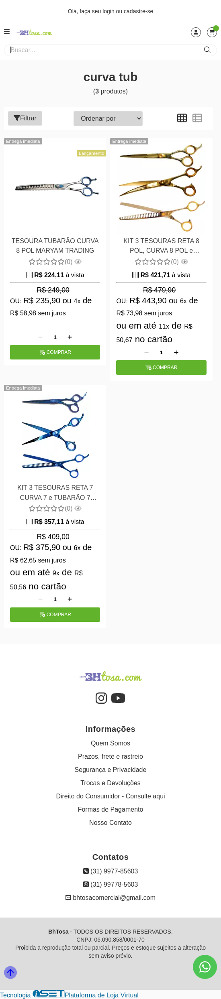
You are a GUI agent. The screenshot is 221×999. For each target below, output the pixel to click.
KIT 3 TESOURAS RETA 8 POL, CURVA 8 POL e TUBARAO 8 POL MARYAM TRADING (161, 247)
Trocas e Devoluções (110, 783)
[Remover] (40, 337)
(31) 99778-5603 (110, 884)
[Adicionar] (69, 337)
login (109, 11)
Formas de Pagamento (110, 809)
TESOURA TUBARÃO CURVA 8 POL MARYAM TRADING (55, 246)
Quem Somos (110, 743)
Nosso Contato (110, 822)
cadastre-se (138, 11)
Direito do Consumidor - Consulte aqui (110, 796)
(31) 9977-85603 (110, 871)
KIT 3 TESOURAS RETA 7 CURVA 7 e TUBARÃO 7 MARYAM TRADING (55, 493)
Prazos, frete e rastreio (110, 756)
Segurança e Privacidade (111, 769)
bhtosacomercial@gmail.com (110, 897)
